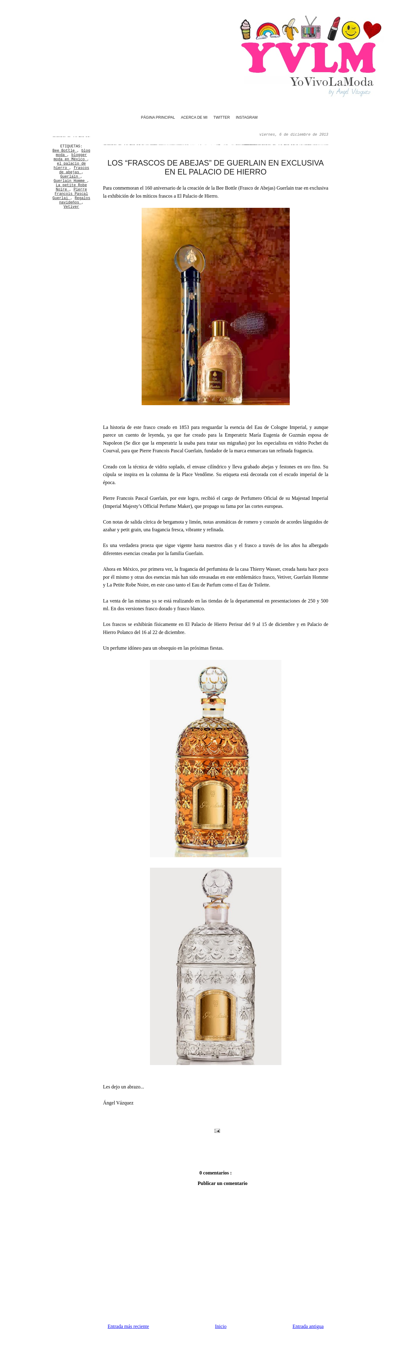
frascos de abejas (74, 170)
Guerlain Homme (70, 181)
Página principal (158, 117)
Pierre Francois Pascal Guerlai (70, 193)
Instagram (246, 117)
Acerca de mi (194, 117)
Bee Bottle (64, 151)
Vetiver (71, 207)
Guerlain (70, 177)
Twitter (222, 117)
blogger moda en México (70, 157)
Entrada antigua (308, 1326)
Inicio (220, 1326)
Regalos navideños (74, 200)
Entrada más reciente (128, 1326)
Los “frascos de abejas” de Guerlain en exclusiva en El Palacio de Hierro (215, 167)
